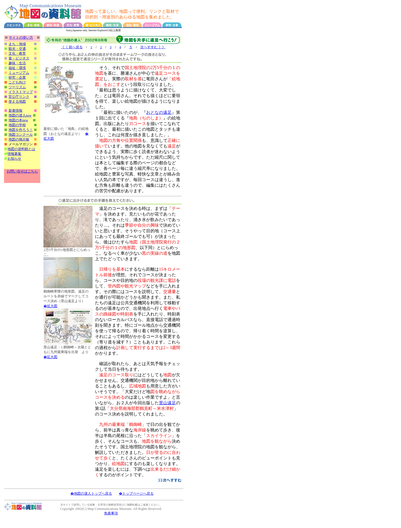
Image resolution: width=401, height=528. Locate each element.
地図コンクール (21, 135)
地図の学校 (17, 125)
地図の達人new (20, 115)
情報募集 (14, 154)
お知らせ (14, 159)
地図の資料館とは (21, 149)
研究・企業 (17, 77)
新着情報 (15, 111)
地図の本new (18, 120)
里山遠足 (167, 403)
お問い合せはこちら (22, 171)
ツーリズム (17, 87)
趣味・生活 (17, 63)
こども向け (17, 82)
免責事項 (111, 513)
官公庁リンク (19, 97)
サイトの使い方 (21, 37)
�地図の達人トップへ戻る (91, 493)
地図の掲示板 (19, 139)
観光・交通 (17, 49)
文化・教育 (17, 53)
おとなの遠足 (159, 112)
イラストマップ (21, 92)
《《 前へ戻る (71, 47)
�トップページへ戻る (136, 493)
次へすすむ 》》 (152, 47)
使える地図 (17, 101)
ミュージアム (19, 73)
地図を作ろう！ (21, 130)
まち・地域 (17, 44)
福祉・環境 (17, 68)
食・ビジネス (19, 58)
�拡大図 (50, 306)
